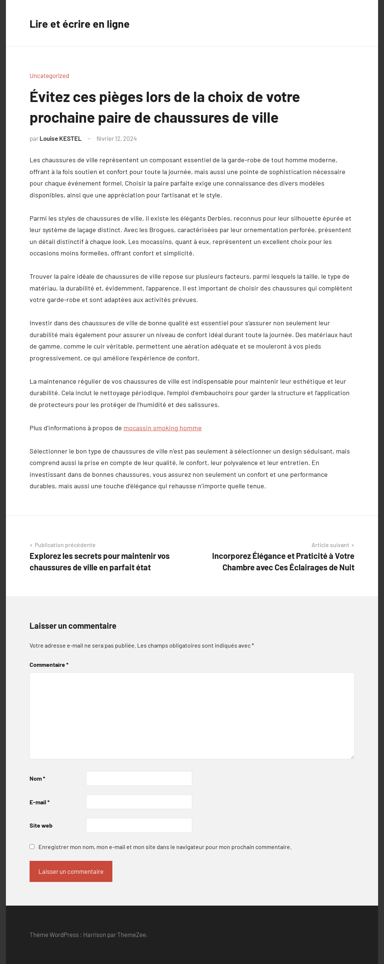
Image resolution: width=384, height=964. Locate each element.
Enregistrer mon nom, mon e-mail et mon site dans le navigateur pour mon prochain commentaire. (165, 846)
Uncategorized (49, 75)
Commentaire (49, 664)
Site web (41, 825)
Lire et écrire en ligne (84, 23)
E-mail (40, 801)
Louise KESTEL (61, 138)
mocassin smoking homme (162, 428)
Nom (37, 778)
